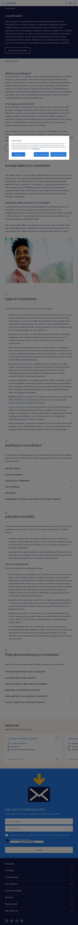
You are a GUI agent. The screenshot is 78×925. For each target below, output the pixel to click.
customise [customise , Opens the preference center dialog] (18, 154)
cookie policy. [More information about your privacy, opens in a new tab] (36, 148)
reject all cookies (41, 154)
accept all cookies (58, 154)
